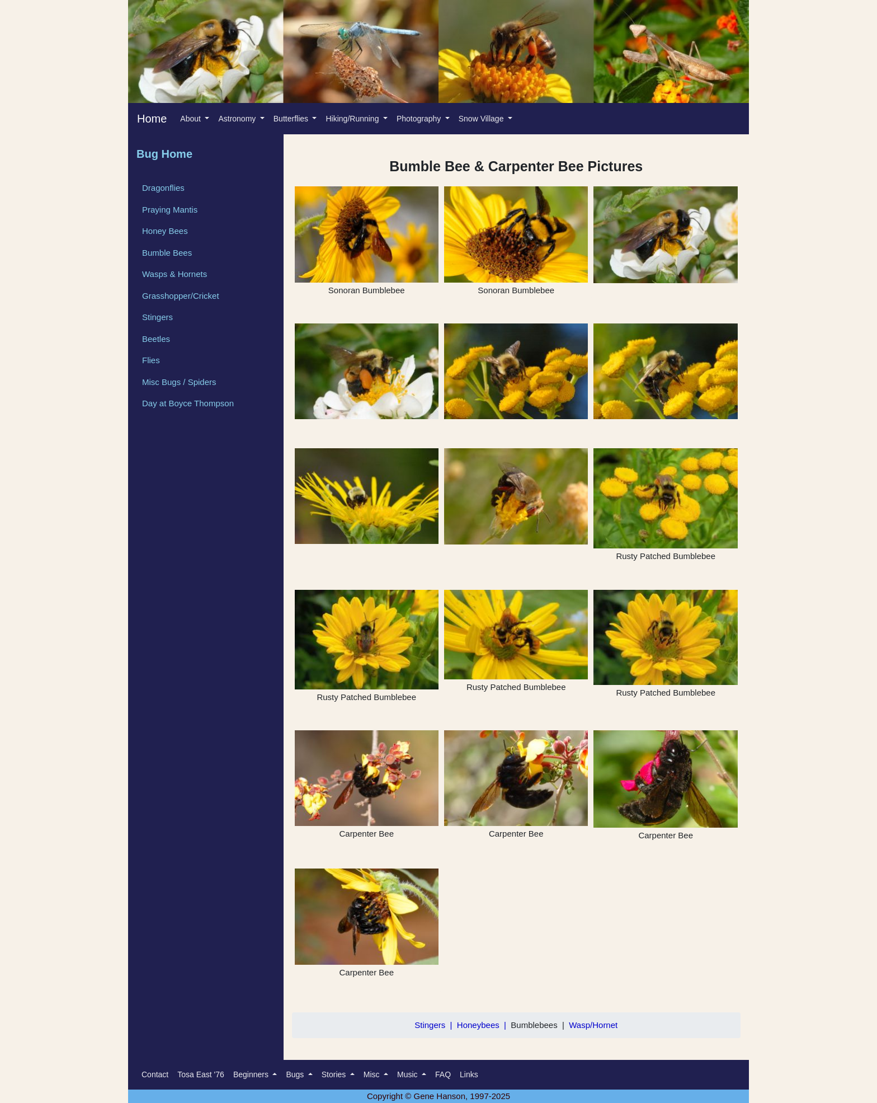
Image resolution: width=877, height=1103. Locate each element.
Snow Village (482, 118)
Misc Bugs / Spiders (179, 382)
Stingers (157, 317)
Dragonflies (163, 188)
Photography (420, 118)
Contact (155, 1074)
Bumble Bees (167, 252)
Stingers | (435, 1025)
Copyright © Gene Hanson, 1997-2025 (438, 1096)
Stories (335, 1074)
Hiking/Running (353, 118)
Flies (151, 360)
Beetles (156, 339)
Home (152, 118)
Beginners (252, 1074)
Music (408, 1074)
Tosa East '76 (200, 1074)
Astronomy (238, 118)
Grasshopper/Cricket (180, 296)
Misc (373, 1074)
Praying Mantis (169, 209)
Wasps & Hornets (174, 274)
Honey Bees (165, 231)
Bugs (296, 1074)
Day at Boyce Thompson (188, 403)
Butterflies (292, 118)
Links (469, 1074)
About (191, 118)
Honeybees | (484, 1025)
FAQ (443, 1074)
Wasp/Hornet (593, 1025)
